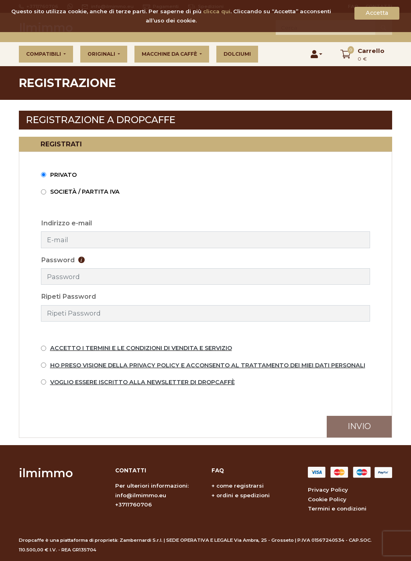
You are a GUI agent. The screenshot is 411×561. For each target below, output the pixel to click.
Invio (359, 426)
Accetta (377, 12)
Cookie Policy (327, 499)
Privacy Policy (328, 489)
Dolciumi (237, 54)
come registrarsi (240, 485)
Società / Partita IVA (85, 191)
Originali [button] (101, 54)
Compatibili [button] (44, 54)
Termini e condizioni (337, 508)
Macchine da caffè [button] (170, 54)
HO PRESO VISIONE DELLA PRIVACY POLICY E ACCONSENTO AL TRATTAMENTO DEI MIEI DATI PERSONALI (207, 365)
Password (63, 260)
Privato (63, 174)
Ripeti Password (68, 296)
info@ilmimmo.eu (140, 495)
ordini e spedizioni (243, 495)
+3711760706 (133, 504)
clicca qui (216, 11)
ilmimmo (46, 473)
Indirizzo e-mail (66, 223)
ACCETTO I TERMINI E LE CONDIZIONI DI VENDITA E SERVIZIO (141, 348)
